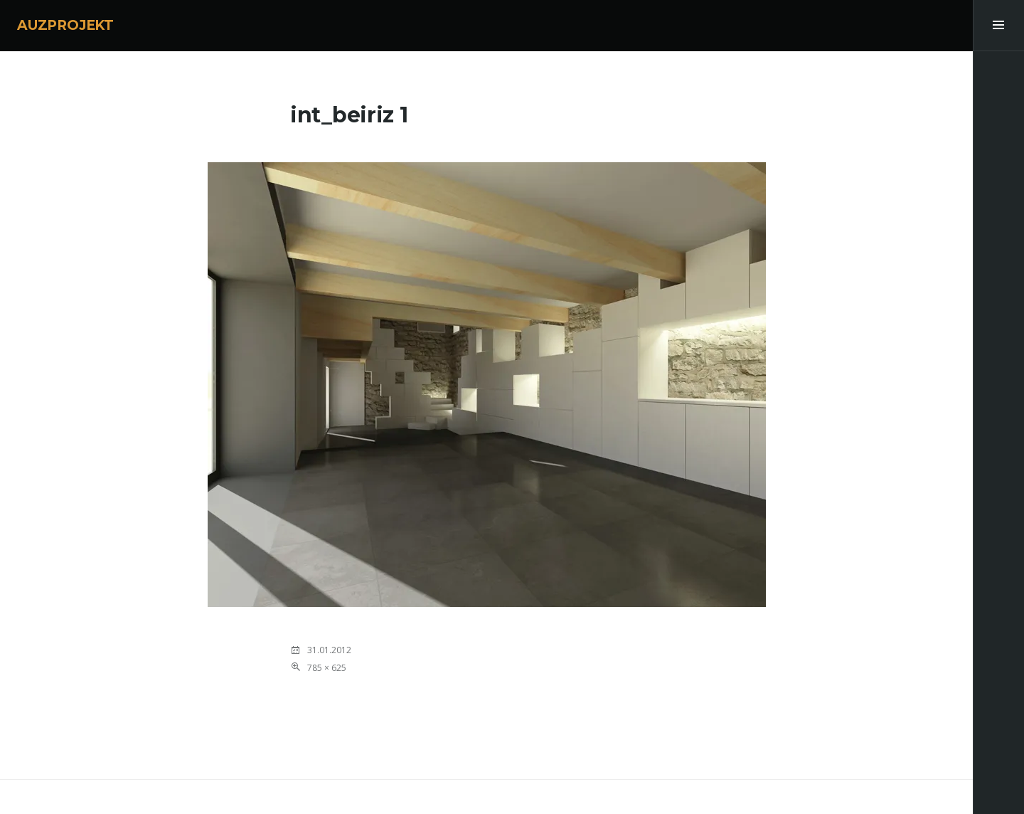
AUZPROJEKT (65, 25)
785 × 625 (326, 668)
